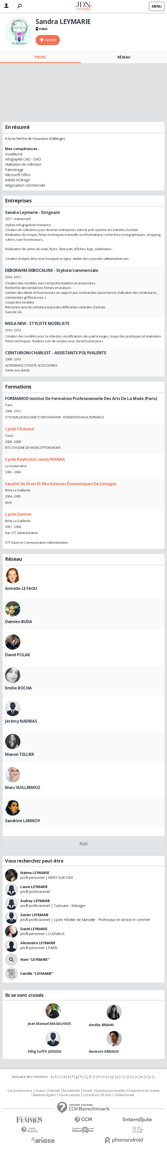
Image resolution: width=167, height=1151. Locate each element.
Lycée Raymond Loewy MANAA (35, 459)
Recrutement (71, 1091)
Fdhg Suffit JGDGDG (44, 1051)
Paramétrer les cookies (144, 1091)
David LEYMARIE (33, 928)
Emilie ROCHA (18, 688)
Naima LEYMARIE (34, 872)
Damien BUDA (18, 621)
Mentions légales (44, 1095)
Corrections (90, 1095)
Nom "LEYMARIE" (34, 959)
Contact (40, 1091)
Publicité (53, 1091)
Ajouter (50, 39)
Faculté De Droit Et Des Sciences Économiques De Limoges (60, 484)
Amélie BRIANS (101, 1024)
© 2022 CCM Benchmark (117, 1095)
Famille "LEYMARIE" (36, 973)
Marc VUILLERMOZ (22, 787)
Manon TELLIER (19, 754)
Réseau (123, 57)
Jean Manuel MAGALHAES (49, 1023)
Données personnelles (110, 1091)
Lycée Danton (18, 514)
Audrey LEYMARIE (35, 900)
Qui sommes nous (19, 1091)
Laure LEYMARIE (34, 886)
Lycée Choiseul (19, 429)
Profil (40, 57)
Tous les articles (69, 1095)
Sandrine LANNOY (22, 820)
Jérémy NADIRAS (21, 721)
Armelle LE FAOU (21, 588)
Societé (87, 1091)
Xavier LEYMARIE (34, 914)
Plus (83, 843)
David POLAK (17, 655)
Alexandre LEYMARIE (37, 942)
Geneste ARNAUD (104, 1051)
